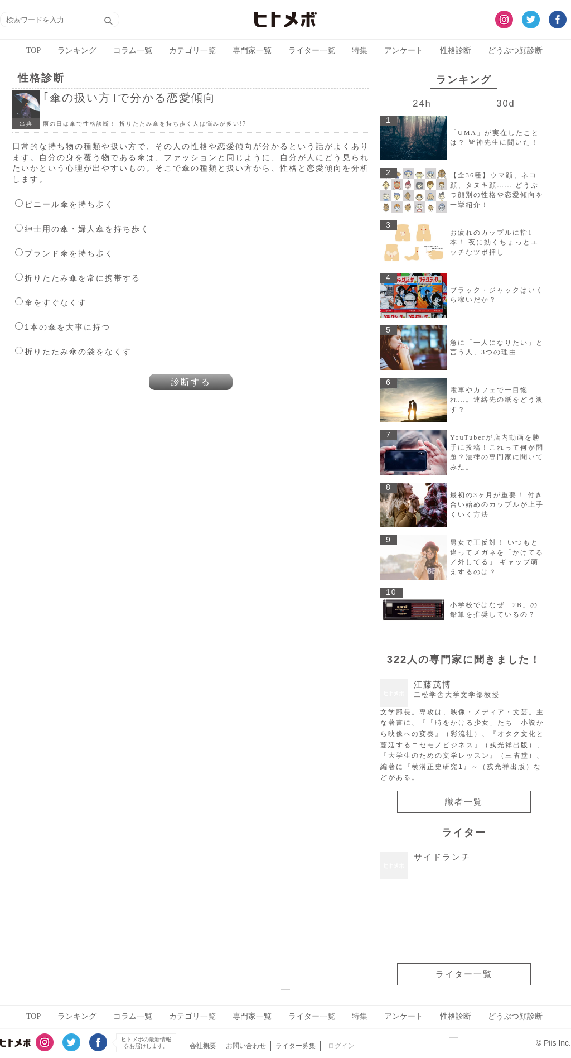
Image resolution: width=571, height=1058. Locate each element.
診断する (191, 382)
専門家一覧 (252, 50)
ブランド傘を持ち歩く (69, 253)
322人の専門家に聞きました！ (464, 659)
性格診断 (455, 50)
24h (422, 103)
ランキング (76, 50)
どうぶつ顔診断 (515, 50)
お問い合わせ (246, 1046)
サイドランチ (442, 857)
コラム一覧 (132, 50)
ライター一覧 (311, 50)
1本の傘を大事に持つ (67, 327)
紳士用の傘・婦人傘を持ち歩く (87, 228)
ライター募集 (295, 1046)
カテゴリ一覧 (192, 50)
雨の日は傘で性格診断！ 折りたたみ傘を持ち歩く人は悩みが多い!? (144, 124)
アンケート (403, 50)
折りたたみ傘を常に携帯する (83, 277)
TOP (33, 50)
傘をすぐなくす (56, 302)
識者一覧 (464, 801)
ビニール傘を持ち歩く (69, 204)
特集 (359, 50)
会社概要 (203, 1046)
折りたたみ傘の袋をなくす (78, 351)
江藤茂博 (457, 689)
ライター (464, 832)
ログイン (341, 1046)
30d (505, 103)
